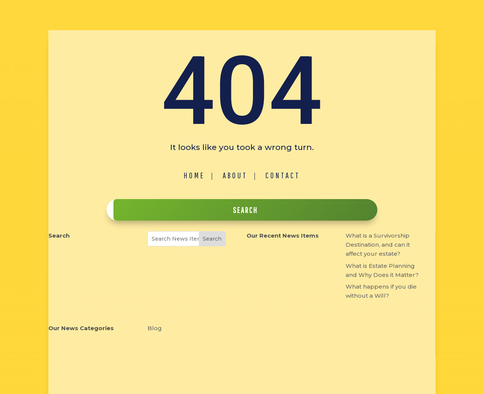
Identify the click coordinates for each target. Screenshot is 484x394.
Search (212, 238)
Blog (154, 328)
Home (194, 175)
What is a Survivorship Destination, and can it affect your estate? (378, 244)
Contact (282, 175)
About (235, 175)
